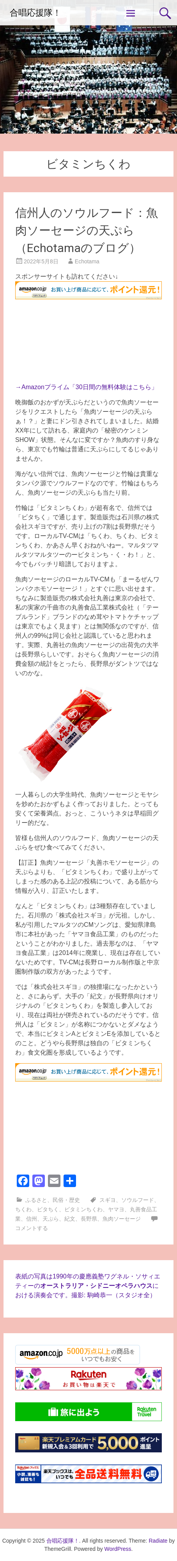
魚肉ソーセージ (122, 1219)
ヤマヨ (116, 1209)
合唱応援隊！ (35, 13)
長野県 (89, 1219)
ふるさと (36, 1200)
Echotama (87, 261)
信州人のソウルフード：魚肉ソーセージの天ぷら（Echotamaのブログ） (86, 230)
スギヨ (107, 1200)
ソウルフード (137, 1200)
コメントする (31, 1228)
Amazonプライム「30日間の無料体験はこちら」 (89, 387)
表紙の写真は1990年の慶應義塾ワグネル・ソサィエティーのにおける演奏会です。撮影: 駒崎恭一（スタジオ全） (87, 1285)
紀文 (69, 1219)
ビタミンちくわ (83, 1209)
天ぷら (50, 1219)
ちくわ (23, 1209)
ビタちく (48, 1209)
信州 (31, 1219)
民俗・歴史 (66, 1200)
